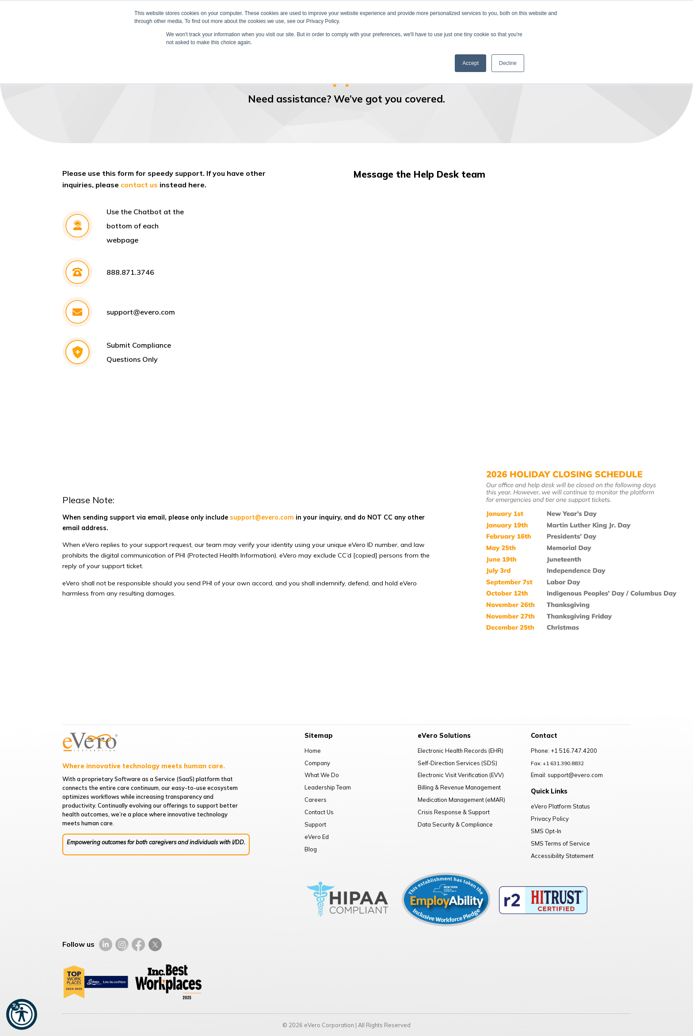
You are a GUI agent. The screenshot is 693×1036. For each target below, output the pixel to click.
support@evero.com (262, 517)
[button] (21, 1014)
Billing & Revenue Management (459, 787)
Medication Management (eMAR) (461, 799)
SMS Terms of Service (560, 843)
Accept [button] (470, 63)
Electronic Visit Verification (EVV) (461, 774)
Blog (311, 849)
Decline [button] (508, 63)
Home (313, 750)
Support (315, 824)
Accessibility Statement (562, 855)
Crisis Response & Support (454, 812)
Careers (316, 799)
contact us (139, 184)
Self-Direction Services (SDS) (457, 763)
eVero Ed (317, 836)
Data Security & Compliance (455, 824)
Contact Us (319, 812)
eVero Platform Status (560, 806)
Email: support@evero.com (567, 774)
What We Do (322, 774)
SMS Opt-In (546, 831)
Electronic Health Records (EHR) (460, 750)
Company (317, 763)
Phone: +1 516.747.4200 (564, 750)
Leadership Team (328, 787)
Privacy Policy (550, 818)
